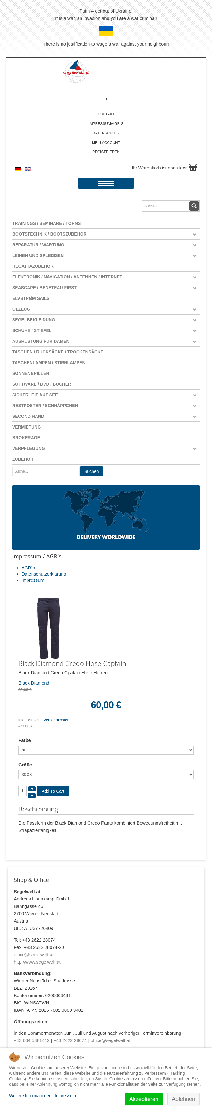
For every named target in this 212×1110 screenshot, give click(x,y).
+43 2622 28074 (70, 1040)
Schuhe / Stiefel (31, 330)
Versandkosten (56, 720)
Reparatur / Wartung (38, 244)
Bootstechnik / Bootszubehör (49, 234)
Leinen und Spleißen (38, 255)
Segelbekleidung (33, 319)
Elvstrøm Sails (31, 298)
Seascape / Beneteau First (44, 287)
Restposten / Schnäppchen (45, 405)
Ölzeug (21, 309)
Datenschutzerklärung (43, 573)
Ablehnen (183, 1099)
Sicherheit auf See (35, 394)
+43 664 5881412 (32, 1040)
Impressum (32, 580)
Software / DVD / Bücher (41, 384)
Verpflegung (28, 448)
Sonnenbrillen (30, 373)
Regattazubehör (33, 266)
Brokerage (26, 437)
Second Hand (28, 416)
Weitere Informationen (30, 1095)
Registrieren (106, 152)
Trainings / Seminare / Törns (46, 223)
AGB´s (28, 567)
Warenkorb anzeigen (193, 168)
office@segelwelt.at (34, 954)
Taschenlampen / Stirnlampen (48, 362)
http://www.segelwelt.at (37, 962)
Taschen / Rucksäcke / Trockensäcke (58, 351)
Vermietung (26, 427)
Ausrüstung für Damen (41, 341)
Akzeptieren (143, 1099)
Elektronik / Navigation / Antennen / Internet (67, 276)
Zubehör (22, 459)
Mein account (106, 143)
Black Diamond (33, 682)
